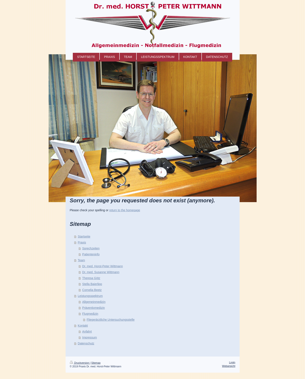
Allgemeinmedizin (93, 301)
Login (232, 362)
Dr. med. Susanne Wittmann (100, 272)
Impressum (89, 337)
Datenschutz (86, 343)
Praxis (82, 242)
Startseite (84, 236)
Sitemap (96, 362)
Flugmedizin (90, 313)
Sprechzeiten (91, 248)
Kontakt (83, 325)
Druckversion (80, 362)
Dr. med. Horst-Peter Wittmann (102, 266)
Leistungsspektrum (90, 296)
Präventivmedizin (93, 307)
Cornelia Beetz (92, 290)
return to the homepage (124, 210)
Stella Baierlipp (92, 284)
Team (81, 260)
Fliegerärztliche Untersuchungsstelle (111, 319)
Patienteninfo (91, 254)
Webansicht (228, 366)
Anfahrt (87, 331)
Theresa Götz (91, 278)
